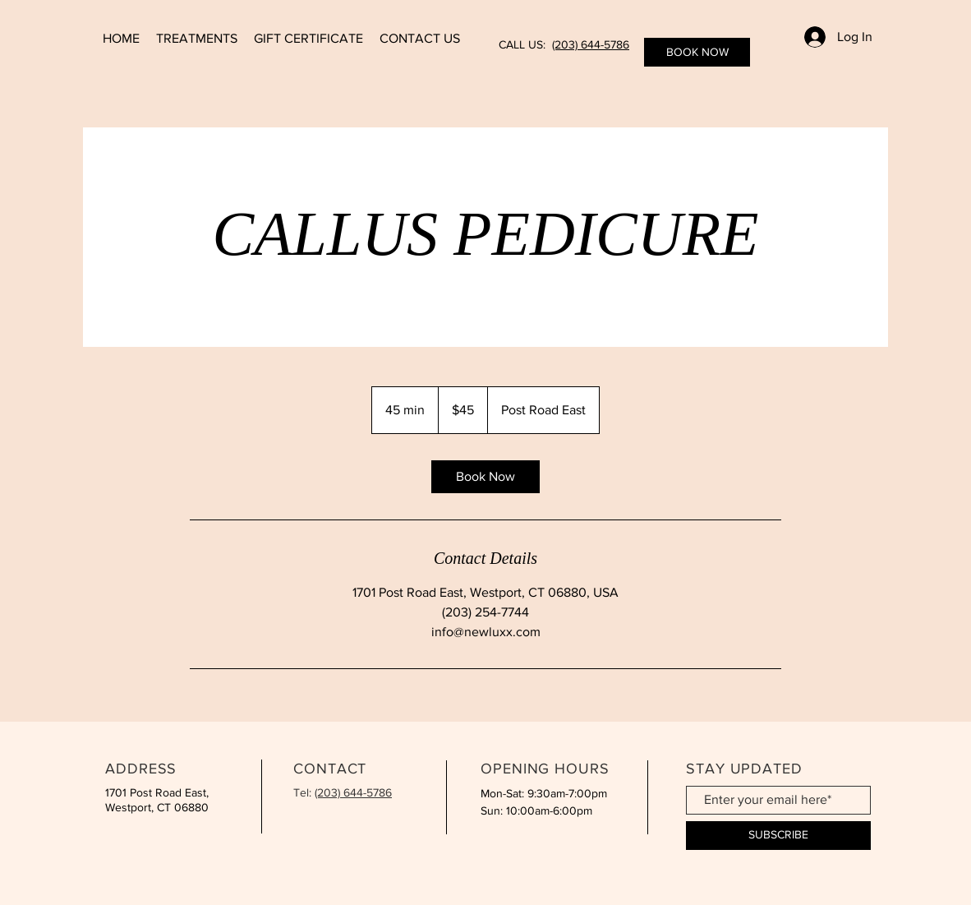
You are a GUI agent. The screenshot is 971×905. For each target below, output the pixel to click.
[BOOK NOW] (697, 52)
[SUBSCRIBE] (778, 835)
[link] (485, 476)
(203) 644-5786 (590, 44)
